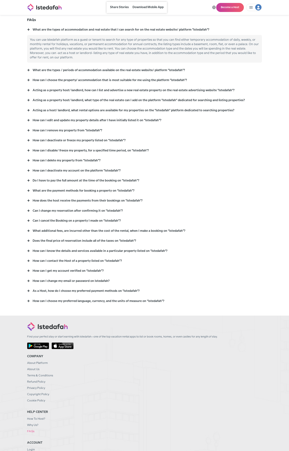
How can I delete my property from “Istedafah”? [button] (68, 178)
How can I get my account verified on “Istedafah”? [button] (69, 293)
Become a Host (231, 6)
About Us (92, 381)
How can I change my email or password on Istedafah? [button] (73, 304)
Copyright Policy (97, 406)
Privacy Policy (96, 400)
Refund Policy (95, 394)
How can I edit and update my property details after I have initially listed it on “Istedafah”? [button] (100, 136)
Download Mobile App (151, 6)
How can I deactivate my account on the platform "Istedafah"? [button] (78, 188)
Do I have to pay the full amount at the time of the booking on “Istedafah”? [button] (88, 199)
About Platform (97, 375)
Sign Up (172, 381)
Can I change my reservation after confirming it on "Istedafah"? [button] (80, 230)
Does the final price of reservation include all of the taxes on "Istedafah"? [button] (87, 262)
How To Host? (135, 375)
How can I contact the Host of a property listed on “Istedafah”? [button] (79, 283)
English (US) (242, 439)
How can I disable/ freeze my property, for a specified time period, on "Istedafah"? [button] (94, 167)
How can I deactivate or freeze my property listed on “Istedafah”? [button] (81, 157)
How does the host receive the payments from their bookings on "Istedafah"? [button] (90, 220)
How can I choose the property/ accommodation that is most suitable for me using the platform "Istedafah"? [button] (114, 94)
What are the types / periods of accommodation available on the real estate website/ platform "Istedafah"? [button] (113, 83)
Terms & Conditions (99, 388)
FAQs (130, 388)
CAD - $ (258, 439)
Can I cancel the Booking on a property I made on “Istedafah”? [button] (79, 241)
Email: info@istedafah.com (226, 375)
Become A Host (178, 388)
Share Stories (123, 6)
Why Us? (132, 381)
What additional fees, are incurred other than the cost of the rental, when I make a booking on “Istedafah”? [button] (114, 251)
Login (171, 375)
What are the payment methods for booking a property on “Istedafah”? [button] (86, 209)
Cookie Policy (95, 413)
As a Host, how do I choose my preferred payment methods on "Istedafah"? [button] (89, 314)
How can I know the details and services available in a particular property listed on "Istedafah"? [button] (104, 272)
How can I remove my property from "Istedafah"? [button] (69, 146)
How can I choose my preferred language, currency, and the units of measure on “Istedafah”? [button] (103, 325)
